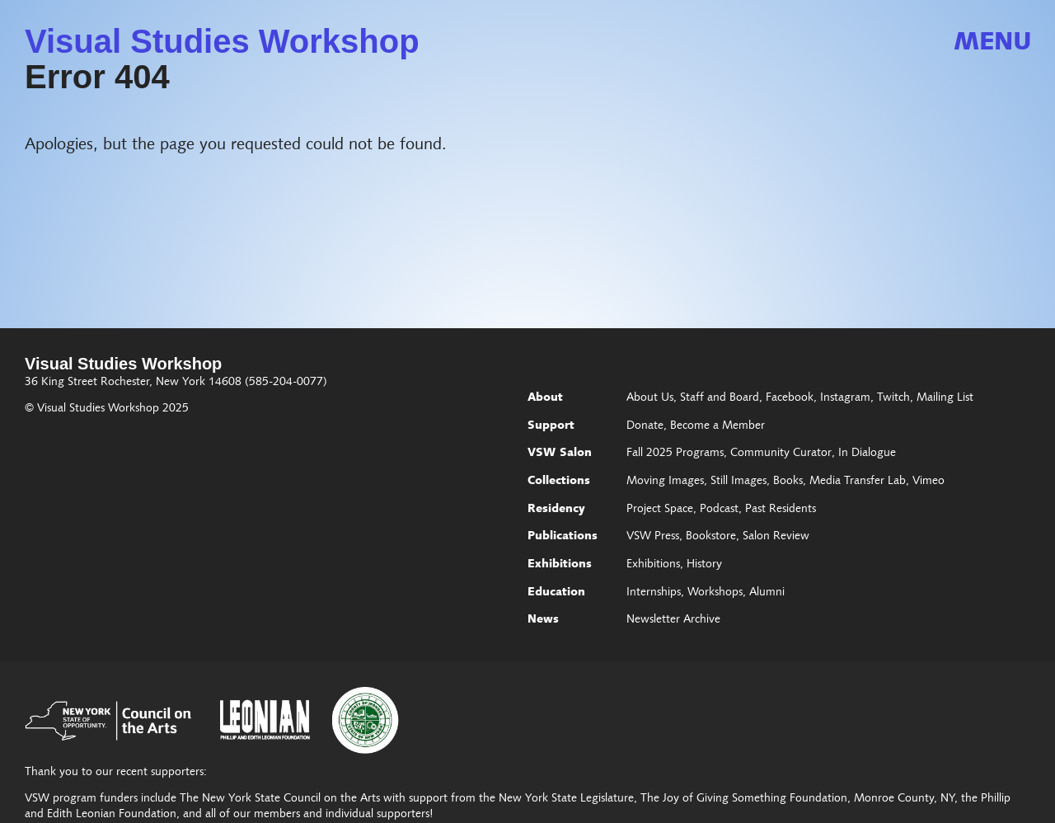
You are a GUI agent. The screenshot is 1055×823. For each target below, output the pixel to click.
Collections (559, 481)
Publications (563, 537)
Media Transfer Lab (857, 481)
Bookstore (711, 537)
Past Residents (780, 509)
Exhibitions (560, 565)
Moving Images (665, 481)
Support (551, 426)
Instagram (845, 398)
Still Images (738, 481)
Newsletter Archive (673, 620)
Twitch (893, 398)
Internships (653, 593)
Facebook (790, 398)
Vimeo (928, 481)
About (545, 398)
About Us (649, 398)
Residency (556, 509)
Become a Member (717, 426)
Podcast (719, 509)
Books (788, 481)
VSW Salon (560, 453)
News (543, 620)
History (704, 565)
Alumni (767, 593)
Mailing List (945, 398)
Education (556, 593)
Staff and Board (719, 398)
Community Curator (781, 453)
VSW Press (652, 537)
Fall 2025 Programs (675, 453)
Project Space (659, 509)
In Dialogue (867, 453)
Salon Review (776, 537)
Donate (644, 426)
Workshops (715, 593)
